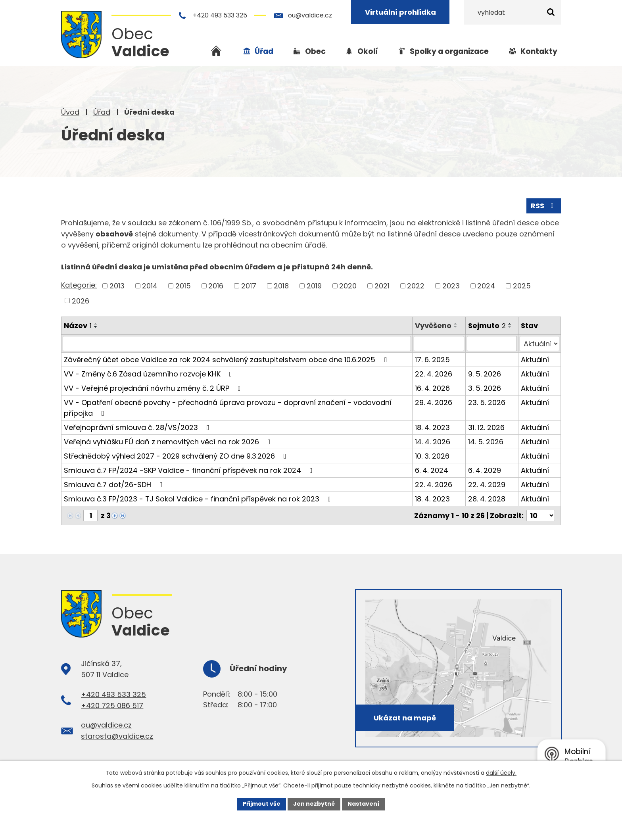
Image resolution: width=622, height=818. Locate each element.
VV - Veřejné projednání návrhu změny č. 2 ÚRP (154, 388)
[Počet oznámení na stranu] (540, 515)
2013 (117, 286)
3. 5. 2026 (484, 388)
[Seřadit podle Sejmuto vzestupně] (510, 323)
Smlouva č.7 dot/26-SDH (115, 485)
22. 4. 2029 (486, 485)
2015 (183, 286)
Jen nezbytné (314, 804)
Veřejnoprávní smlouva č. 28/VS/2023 (138, 427)
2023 (451, 286)
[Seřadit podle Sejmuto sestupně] (510, 326)
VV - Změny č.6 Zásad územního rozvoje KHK (149, 374)
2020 (348, 286)
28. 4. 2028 (486, 499)
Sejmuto (487, 325)
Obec (315, 51)
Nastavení (363, 804)
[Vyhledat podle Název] (237, 343)
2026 (80, 300)
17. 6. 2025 (432, 360)
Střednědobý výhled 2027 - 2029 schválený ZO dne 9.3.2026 (177, 456)
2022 (415, 286)
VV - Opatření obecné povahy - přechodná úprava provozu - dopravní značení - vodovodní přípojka (228, 407)
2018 (281, 286)
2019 (314, 286)
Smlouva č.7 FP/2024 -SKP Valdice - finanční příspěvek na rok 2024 (190, 470)
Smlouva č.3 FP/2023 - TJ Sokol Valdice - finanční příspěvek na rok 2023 (199, 499)
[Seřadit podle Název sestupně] (96, 326)
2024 (486, 286)
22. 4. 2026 (433, 374)
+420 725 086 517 (112, 705)
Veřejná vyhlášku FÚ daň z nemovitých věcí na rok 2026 (169, 442)
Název (78, 325)
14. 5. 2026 (485, 442)
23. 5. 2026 (486, 402)
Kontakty (538, 51)
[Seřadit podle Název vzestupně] (96, 323)
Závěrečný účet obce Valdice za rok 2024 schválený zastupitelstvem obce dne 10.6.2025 (227, 360)
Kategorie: (79, 285)
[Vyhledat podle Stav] (539, 343)
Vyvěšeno (433, 325)
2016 (215, 286)
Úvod (70, 112)
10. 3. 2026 (432, 456)
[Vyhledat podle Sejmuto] (492, 343)
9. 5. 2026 (484, 374)
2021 (382, 286)
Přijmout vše (261, 804)
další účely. (501, 773)
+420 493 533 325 (221, 15)
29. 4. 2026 (433, 402)
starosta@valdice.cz (117, 736)
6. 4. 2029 (484, 470)
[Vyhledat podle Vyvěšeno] (439, 343)
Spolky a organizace (449, 51)
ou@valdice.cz (311, 15)
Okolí (367, 51)
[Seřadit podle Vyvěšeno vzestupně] (455, 323)
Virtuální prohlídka (401, 12)
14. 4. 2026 (432, 442)
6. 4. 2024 (431, 470)
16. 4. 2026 (432, 388)
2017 (248, 286)
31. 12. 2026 (486, 427)
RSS (544, 206)
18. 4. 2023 (432, 427)
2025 (522, 286)
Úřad (101, 112)
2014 (149, 286)
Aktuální (535, 360)
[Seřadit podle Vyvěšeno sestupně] (455, 326)
